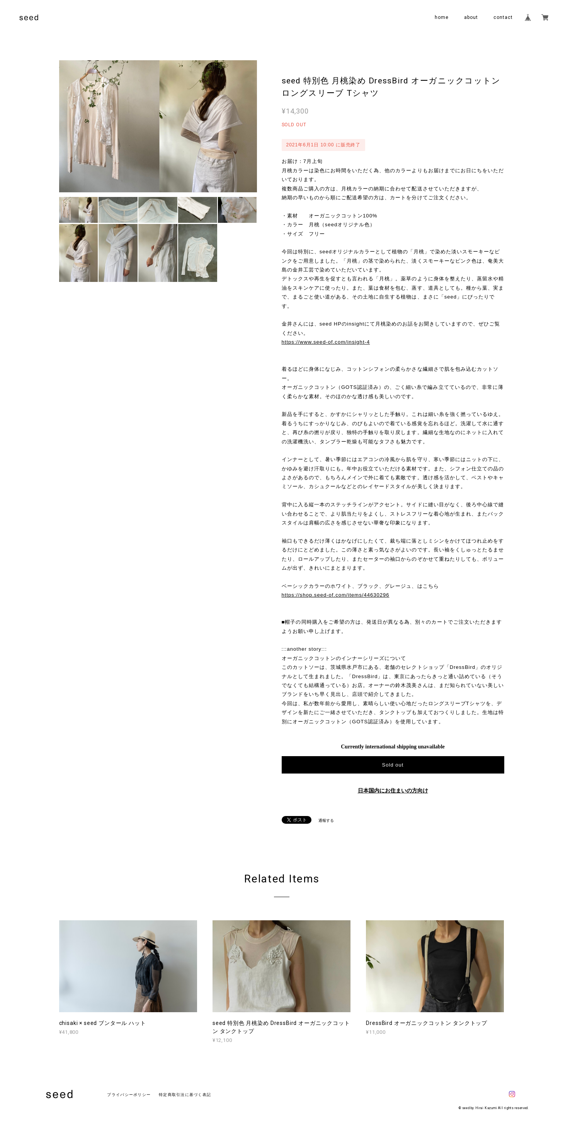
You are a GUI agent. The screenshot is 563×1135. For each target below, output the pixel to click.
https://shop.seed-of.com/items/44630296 (336, 595)
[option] (158, 126)
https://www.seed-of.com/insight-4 (326, 342)
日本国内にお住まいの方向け (393, 791)
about (471, 17)
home (442, 17)
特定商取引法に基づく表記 (185, 1095)
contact (503, 17)
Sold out (392, 765)
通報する (326, 820)
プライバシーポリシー (129, 1095)
